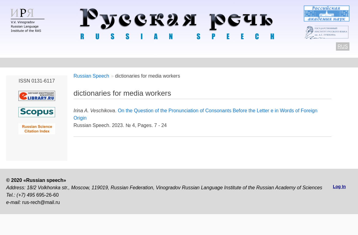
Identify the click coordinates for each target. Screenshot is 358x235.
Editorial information (254, 62)
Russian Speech (91, 76)
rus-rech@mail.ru (41, 202)
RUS (342, 46)
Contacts (70, 62)
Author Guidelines (114, 62)
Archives (208, 62)
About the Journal (27, 62)
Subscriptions (307, 62)
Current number (166, 62)
